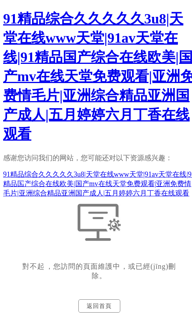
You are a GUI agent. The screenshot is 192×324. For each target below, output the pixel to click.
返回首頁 (99, 306)
